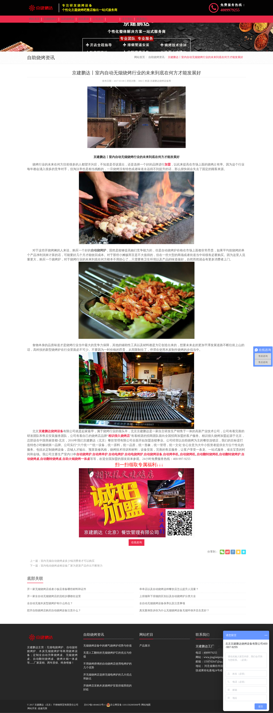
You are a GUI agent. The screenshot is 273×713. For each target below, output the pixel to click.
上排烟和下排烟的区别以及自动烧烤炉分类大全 (167, 598)
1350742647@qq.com (216, 664)
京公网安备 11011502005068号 (123, 705)
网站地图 (146, 704)
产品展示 (144, 648)
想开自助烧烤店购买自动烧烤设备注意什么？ (54, 613)
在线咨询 (136, 545)
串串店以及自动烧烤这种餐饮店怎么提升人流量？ (169, 591)
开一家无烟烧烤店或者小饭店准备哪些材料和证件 (56, 591)
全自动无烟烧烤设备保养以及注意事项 (162, 606)
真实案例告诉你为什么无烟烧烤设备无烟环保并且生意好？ (174, 613)
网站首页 (139, 59)
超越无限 (42, 708)
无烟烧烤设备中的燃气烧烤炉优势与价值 (107, 648)
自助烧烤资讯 (156, 59)
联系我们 (202, 637)
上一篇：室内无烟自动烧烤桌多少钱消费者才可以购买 (62, 563)
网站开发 (32, 708)
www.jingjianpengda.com (217, 659)
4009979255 (230, 10)
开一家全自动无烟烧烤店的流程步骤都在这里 (54, 598)
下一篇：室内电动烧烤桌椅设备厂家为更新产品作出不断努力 (66, 568)
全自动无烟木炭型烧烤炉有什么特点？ (50, 606)
